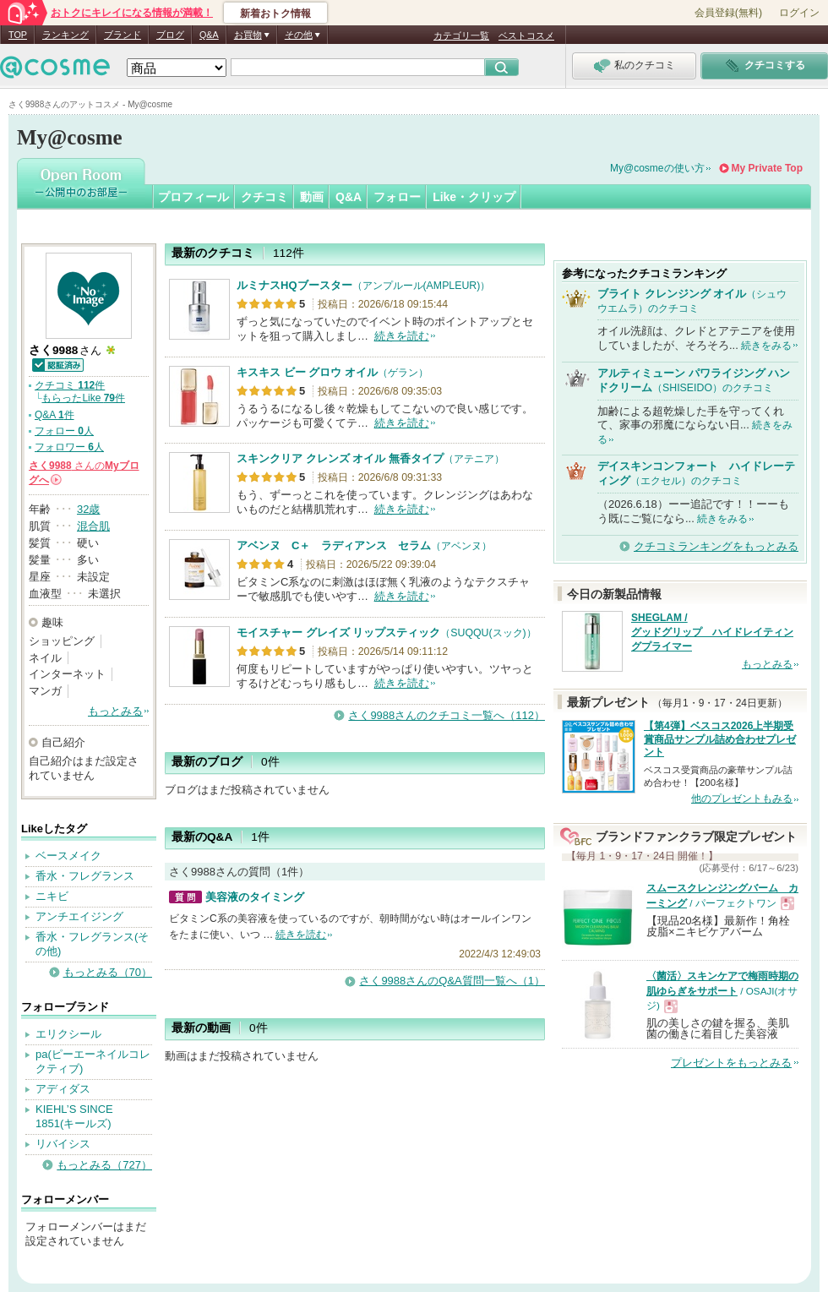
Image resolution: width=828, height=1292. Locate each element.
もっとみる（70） (107, 972)
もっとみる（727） (104, 1164)
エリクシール (68, 1034)
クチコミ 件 (70, 385)
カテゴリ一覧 (461, 35)
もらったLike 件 (83, 398)
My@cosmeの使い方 (657, 168)
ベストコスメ (526, 35)
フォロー (397, 197)
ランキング (65, 35)
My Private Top (767, 168)
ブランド (122, 35)
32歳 (88, 509)
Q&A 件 (54, 415)
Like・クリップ (474, 197)
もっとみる (115, 711)
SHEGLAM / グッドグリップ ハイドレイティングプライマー (712, 632)
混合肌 (93, 526)
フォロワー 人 (69, 447)
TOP (17, 35)
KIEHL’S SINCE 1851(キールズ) (74, 1116)
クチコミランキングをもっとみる (716, 546)
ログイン (799, 13)
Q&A (209, 35)
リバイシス (62, 1143)
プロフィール (193, 197)
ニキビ (51, 896)
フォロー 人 (64, 431)
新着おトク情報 (275, 13)
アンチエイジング (79, 916)
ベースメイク (68, 855)
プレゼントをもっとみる (731, 1062)
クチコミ (264, 197)
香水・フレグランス (84, 876)
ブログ (170, 35)
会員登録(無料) (728, 13)
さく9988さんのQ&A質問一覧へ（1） (452, 980)
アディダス (62, 1088)
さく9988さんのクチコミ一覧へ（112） (446, 715)
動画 (312, 197)
